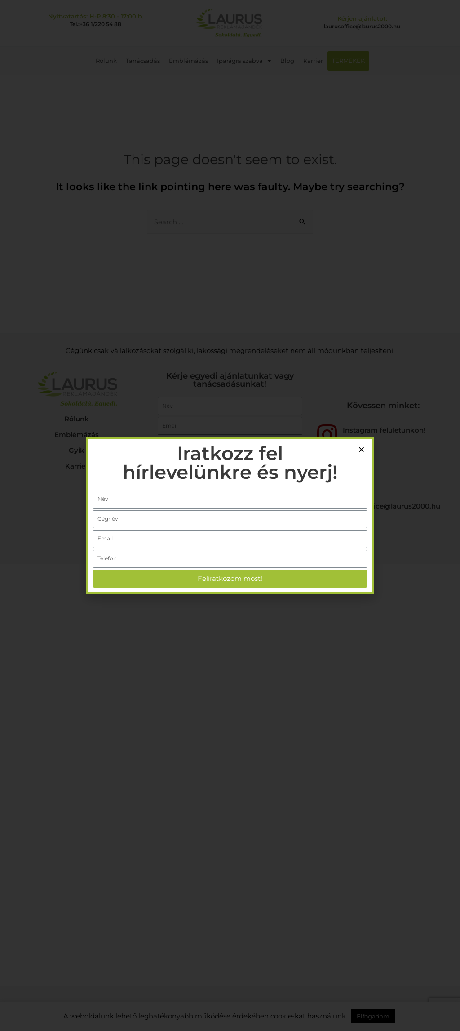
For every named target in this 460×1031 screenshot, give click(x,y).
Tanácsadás (143, 60)
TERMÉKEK (348, 60)
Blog (287, 60)
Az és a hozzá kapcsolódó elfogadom (214, 520)
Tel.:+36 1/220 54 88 (95, 24)
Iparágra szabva (244, 60)
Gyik (76, 450)
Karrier (313, 60)
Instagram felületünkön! (384, 430)
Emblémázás (188, 60)
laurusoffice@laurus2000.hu (362, 26)
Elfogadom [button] (373, 1016)
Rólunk (106, 60)
